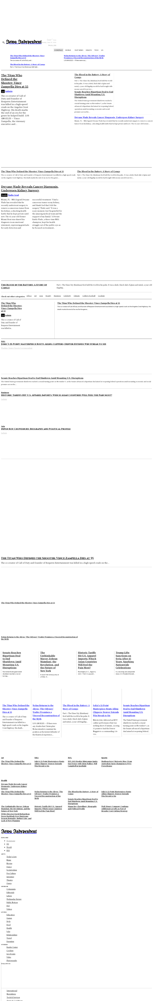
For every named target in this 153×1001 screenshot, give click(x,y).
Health (4, 195)
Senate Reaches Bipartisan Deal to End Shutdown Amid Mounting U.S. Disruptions (93, 94)
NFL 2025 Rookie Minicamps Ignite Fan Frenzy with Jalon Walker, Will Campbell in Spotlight (83, 763)
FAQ (8, 906)
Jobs (8, 931)
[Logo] (23, 42)
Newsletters (11, 994)
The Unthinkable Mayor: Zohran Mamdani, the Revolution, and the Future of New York (49, 661)
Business (5, 392)
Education (10, 915)
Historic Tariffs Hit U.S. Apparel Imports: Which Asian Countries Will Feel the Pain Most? (56, 395)
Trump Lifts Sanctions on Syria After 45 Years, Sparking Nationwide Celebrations (125, 660)
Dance (9, 866)
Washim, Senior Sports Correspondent (16, 348)
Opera (8, 883)
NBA (3, 341)
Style (8, 921)
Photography (11, 960)
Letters (9, 895)
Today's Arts (11, 856)
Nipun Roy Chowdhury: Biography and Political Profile (36, 428)
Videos (9, 909)
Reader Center (12, 947)
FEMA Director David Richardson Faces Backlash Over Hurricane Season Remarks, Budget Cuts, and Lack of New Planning (16, 817)
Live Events (10, 954)
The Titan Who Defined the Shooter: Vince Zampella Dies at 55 (27, 56)
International (12, 990)
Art (3, 91)
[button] (3, 42)
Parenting (10, 941)
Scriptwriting (11, 870)
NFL (70, 757)
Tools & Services (13, 997)
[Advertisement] (76, 145)
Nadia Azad (13, 195)
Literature (10, 876)
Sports (104, 757)
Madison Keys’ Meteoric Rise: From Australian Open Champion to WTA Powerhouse (116, 763)
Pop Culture (11, 873)
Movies (9, 863)
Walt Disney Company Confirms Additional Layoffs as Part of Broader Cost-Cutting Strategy (114, 808)
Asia (3, 426)
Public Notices (12, 902)
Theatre (9, 880)
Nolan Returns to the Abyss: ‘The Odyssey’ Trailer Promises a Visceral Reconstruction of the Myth (84, 56)
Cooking (9, 950)
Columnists (11, 889)
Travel (9, 938)
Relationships (11, 935)
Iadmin (8, 91)
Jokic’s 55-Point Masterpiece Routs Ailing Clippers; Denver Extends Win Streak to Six (53, 344)
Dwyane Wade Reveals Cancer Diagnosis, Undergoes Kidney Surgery (109, 117)
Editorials (10, 892)
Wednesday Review (13, 899)
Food (8, 925)
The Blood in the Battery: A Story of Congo (27, 64)
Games (9, 918)
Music (8, 860)
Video (8, 957)
